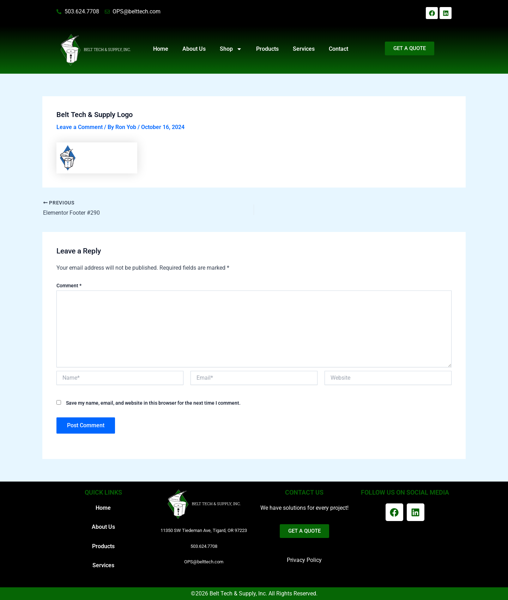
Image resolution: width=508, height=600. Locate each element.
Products (267, 48)
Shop (231, 49)
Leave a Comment (79, 127)
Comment (68, 285)
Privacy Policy (304, 560)
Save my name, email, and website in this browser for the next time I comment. (153, 403)
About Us (194, 48)
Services (304, 48)
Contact (338, 48)
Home (160, 48)
